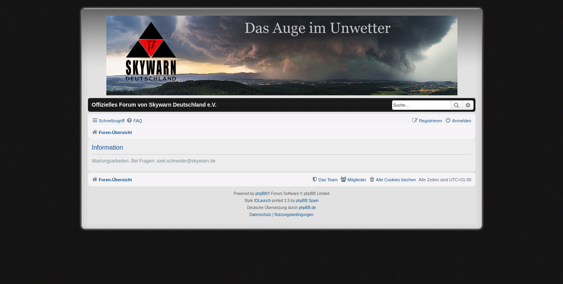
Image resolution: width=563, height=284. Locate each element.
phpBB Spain (307, 200)
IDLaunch (262, 200)
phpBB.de (307, 207)
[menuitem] (134, 120)
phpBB (261, 193)
